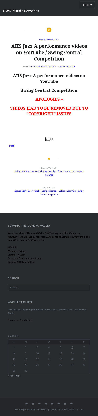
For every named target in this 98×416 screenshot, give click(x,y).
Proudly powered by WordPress (31, 409)
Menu (88, 5)
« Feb (10, 375)
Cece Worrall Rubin (43, 66)
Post (11, 145)
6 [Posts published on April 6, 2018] (72, 347)
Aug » (17, 375)
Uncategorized (49, 39)
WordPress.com (74, 409)
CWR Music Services (21, 10)
